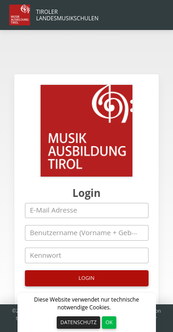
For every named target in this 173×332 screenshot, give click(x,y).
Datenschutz (78, 322)
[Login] (87, 234)
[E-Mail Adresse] (87, 167)
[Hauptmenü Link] (54, 15)
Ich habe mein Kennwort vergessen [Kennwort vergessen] (86, 256)
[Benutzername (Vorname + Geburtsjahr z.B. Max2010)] (87, 189)
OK (109, 322)
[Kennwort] (87, 211)
